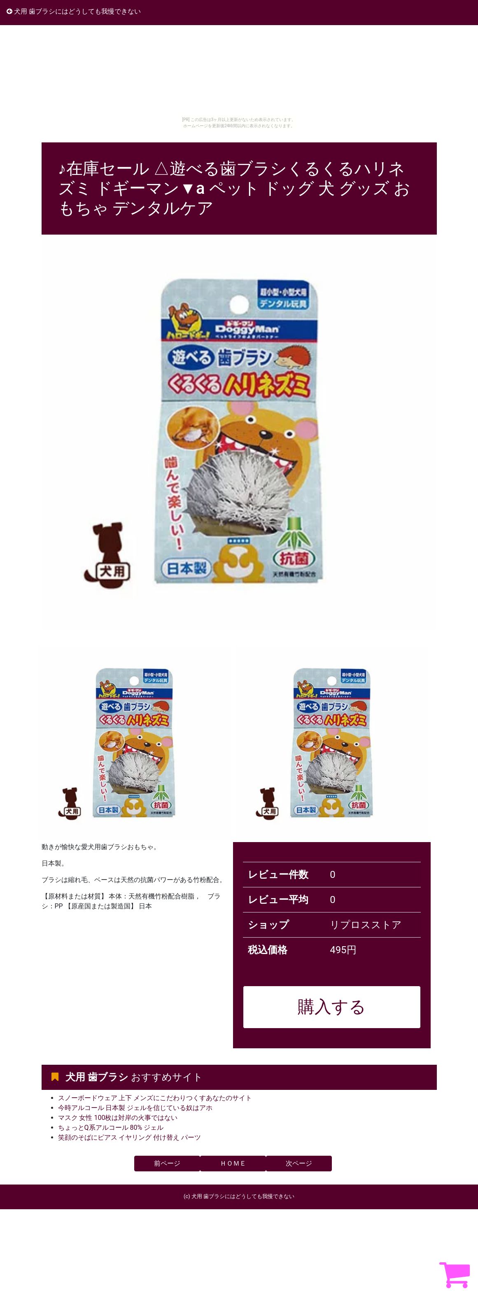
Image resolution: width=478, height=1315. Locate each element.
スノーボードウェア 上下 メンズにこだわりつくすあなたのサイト (155, 1098)
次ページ (299, 1163)
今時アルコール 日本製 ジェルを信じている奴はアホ (135, 1108)
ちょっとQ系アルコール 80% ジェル (111, 1127)
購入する (332, 1007)
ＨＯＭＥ (233, 1163)
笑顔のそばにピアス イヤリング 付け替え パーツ (129, 1137)
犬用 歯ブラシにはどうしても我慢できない (74, 11)
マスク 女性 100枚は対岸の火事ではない (118, 1118)
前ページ (167, 1163)
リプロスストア (366, 925)
